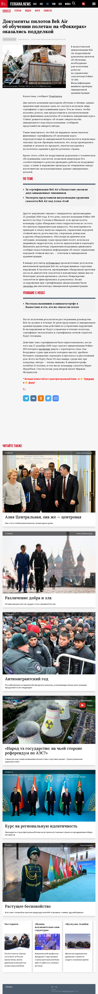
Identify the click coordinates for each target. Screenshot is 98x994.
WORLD (69, 3)
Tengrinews (55, 96)
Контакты (9, 987)
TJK (47, 3)
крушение (44, 349)
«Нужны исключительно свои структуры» (47, 927)
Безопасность (23, 39)
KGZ (41, 3)
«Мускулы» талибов (76, 924)
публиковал (53, 262)
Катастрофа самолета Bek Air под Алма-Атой (48, 39)
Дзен (31, 382)
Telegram (89, 378)
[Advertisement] (49, 425)
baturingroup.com (68, 991)
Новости (7, 11)
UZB (61, 3)
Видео (28, 11)
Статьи (18, 11)
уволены (28, 286)
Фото (37, 11)
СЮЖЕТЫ (48, 11)
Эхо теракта (11, 924)
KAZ (35, 3)
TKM (54, 3)
